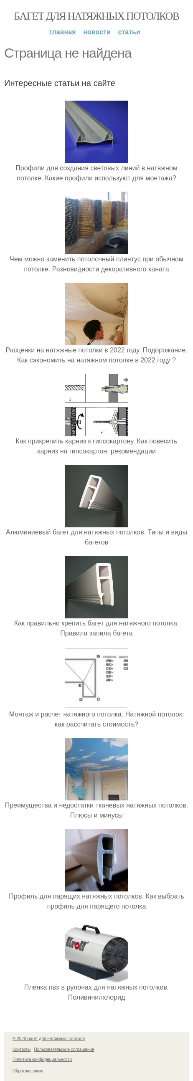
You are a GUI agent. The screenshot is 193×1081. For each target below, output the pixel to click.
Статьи (129, 31)
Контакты (21, 1049)
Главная (62, 31)
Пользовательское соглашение (64, 1049)
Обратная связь (28, 1070)
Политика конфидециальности (42, 1059)
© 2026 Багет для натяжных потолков (49, 1038)
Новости (96, 31)
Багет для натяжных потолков (96, 16)
